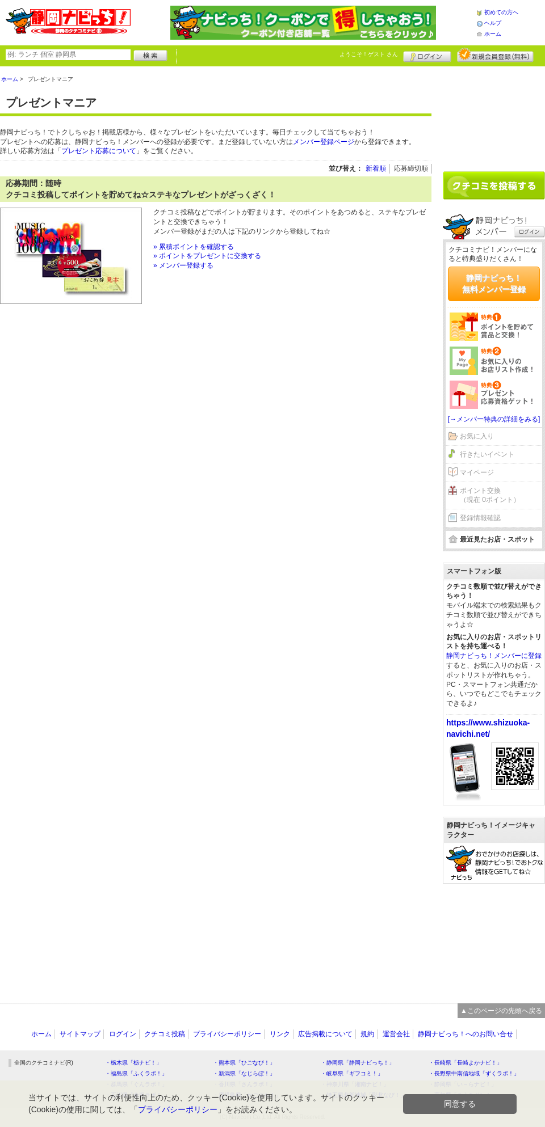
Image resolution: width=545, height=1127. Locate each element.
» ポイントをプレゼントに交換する (207, 256)
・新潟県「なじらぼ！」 (244, 1073)
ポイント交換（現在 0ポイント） (490, 495)
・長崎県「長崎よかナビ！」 (465, 1063)
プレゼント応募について (98, 151)
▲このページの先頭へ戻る (501, 1011)
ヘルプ (492, 23)
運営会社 (396, 1034)
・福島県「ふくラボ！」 (136, 1073)
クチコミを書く (494, 185)
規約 (367, 1034)
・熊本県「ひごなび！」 (244, 1063)
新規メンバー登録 (495, 55)
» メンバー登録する (183, 265)
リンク (280, 1034)
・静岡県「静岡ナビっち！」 (358, 1063)
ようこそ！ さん (368, 54)
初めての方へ (501, 12)
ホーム (492, 34)
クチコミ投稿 (164, 1034)
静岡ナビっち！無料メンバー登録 (494, 283)
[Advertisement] (494, 114)
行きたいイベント (487, 454)
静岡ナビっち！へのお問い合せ (465, 1034)
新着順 (376, 168)
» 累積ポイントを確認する (193, 247)
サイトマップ (80, 1034)
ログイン (427, 55)
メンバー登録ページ (323, 142)
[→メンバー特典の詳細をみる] (494, 419)
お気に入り (477, 436)
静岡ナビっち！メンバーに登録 (494, 656)
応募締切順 (411, 168)
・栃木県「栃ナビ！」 (133, 1063)
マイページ (477, 472)
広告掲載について (325, 1034)
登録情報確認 (480, 518)
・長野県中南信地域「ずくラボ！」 (474, 1073)
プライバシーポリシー (227, 1034)
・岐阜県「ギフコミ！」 (352, 1073)
